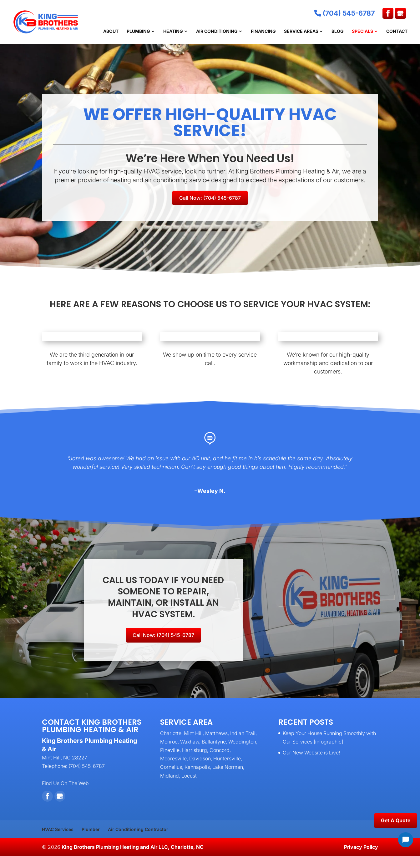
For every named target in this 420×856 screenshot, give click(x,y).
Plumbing (138, 31)
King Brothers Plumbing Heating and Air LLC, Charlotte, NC (133, 847)
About (111, 31)
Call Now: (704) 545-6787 (210, 198)
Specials (362, 31)
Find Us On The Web (65, 783)
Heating (173, 31)
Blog (337, 31)
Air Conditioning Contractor (138, 829)
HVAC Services (57, 829)
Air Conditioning (217, 31)
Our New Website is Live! (311, 752)
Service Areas (301, 31)
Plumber (91, 829)
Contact (396, 31)
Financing (263, 31)
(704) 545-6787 (344, 13)
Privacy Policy (361, 847)
